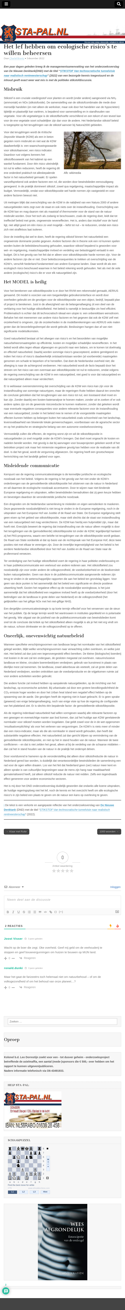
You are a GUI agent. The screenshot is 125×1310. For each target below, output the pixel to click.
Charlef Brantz (16, 58)
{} (55, 911)
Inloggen (115, 887)
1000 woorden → (109, 831)
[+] (61, 911)
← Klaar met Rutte (16, 831)
